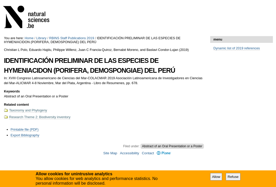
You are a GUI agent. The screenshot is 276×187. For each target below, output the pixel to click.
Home (29, 38)
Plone (163, 153)
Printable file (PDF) (25, 129)
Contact (148, 153)
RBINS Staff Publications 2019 (71, 38)
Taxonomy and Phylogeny (28, 110)
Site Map (110, 153)
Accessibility (129, 153)
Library (41, 38)
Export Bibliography (25, 135)
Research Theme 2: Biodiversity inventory (39, 117)
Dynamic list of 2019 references (237, 48)
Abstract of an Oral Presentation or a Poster (172, 146)
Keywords (12, 91)
